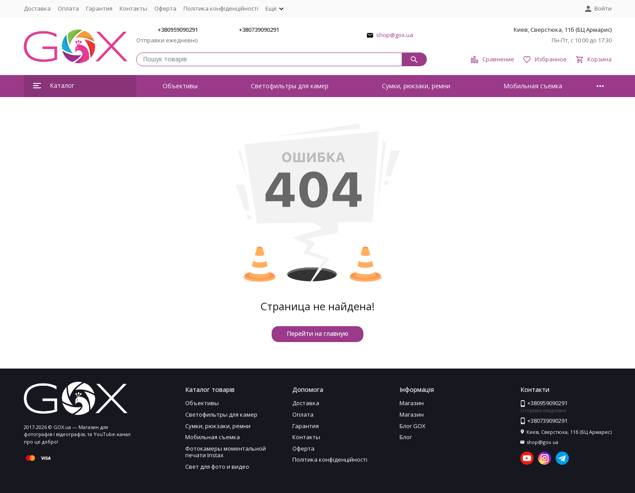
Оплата (68, 8)
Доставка (37, 8)
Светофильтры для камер (290, 86)
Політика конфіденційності (220, 8)
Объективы (180, 86)
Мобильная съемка (533, 86)
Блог (406, 437)
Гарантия (99, 8)
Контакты (133, 8)
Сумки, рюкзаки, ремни (416, 86)
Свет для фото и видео (217, 466)
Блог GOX (413, 426)
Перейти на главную (317, 333)
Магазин (412, 403)
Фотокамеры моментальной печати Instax (225, 451)
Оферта (165, 8)
